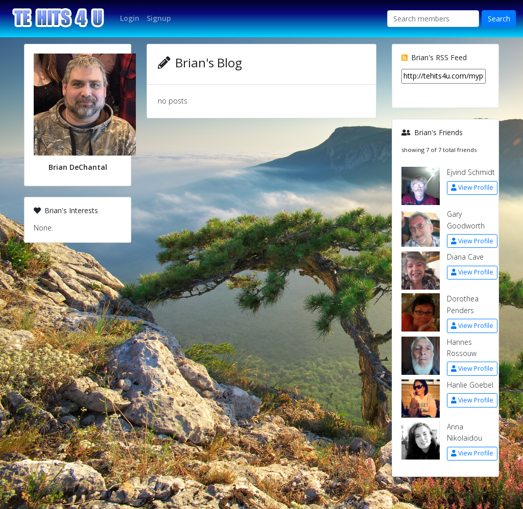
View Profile (472, 187)
